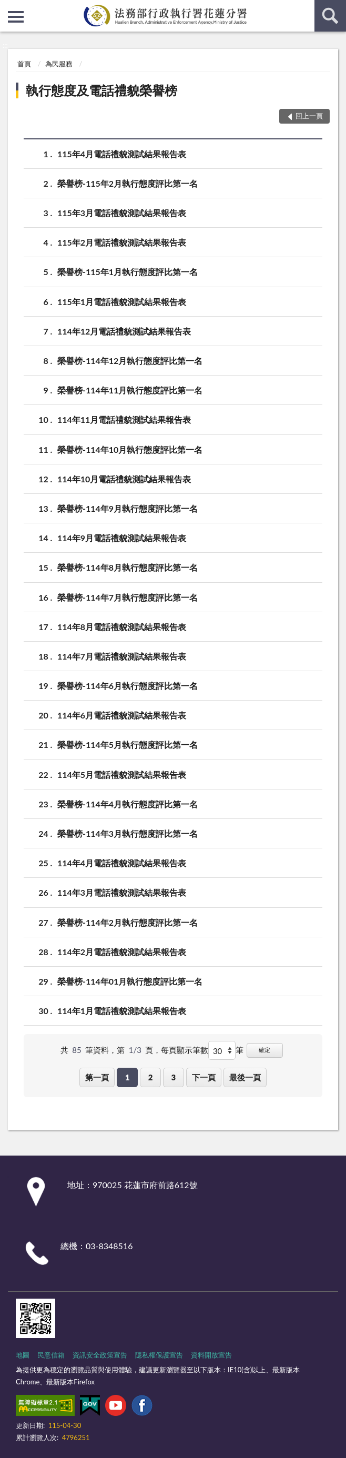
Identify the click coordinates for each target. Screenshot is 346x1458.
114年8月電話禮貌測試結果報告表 (121, 627)
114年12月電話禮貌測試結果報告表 (124, 331)
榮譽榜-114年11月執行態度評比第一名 (129, 390)
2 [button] (150, 1077)
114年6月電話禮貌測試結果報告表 (121, 715)
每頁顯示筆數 (184, 1050)
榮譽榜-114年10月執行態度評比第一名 (129, 449)
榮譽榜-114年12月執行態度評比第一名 (129, 361)
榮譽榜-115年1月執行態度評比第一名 (127, 272)
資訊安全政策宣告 (100, 1355)
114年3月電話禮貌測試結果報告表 (121, 892)
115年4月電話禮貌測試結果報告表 (121, 154)
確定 (264, 1049)
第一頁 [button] (97, 1077)
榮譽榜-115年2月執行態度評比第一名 (127, 183)
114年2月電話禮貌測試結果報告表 (121, 952)
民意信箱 (51, 1355)
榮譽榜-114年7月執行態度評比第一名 (127, 597)
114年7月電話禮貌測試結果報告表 (121, 656)
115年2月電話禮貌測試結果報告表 (121, 242)
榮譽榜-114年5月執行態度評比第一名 (127, 744)
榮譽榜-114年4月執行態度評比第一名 (127, 804)
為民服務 (59, 63)
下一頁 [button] (204, 1077)
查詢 (330, 16)
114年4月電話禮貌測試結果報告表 (121, 863)
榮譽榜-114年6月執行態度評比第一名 (127, 686)
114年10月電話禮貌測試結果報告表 (124, 479)
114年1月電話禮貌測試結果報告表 (121, 1011)
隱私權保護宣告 (159, 1355)
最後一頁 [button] (245, 1077)
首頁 (24, 63)
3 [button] (173, 1077)
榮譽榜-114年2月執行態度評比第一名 (127, 922)
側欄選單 (16, 17)
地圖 (22, 1355)
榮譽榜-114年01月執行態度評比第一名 (129, 981)
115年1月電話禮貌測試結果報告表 (121, 302)
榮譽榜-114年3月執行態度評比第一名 (127, 833)
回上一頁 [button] (309, 116)
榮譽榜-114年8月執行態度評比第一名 (127, 567)
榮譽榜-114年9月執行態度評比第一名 (127, 508)
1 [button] (127, 1077)
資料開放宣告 (211, 1355)
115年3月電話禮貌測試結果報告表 (121, 213)
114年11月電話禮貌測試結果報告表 (124, 419)
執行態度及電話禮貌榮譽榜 (101, 90)
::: (8, 8)
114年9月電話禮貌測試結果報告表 (121, 538)
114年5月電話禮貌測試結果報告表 (121, 774)
